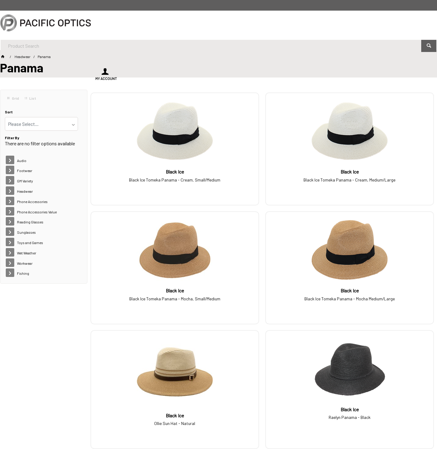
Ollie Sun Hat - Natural (130, 299)
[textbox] (202, 24)
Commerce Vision (132, 427)
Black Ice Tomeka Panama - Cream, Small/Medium (131, 179)
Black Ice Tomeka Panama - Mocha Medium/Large (393, 179)
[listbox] (41, 124)
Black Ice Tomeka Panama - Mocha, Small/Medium (305, 179)
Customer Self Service (91, 427)
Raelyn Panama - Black (218, 295)
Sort (9, 112)
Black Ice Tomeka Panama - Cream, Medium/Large (218, 179)
